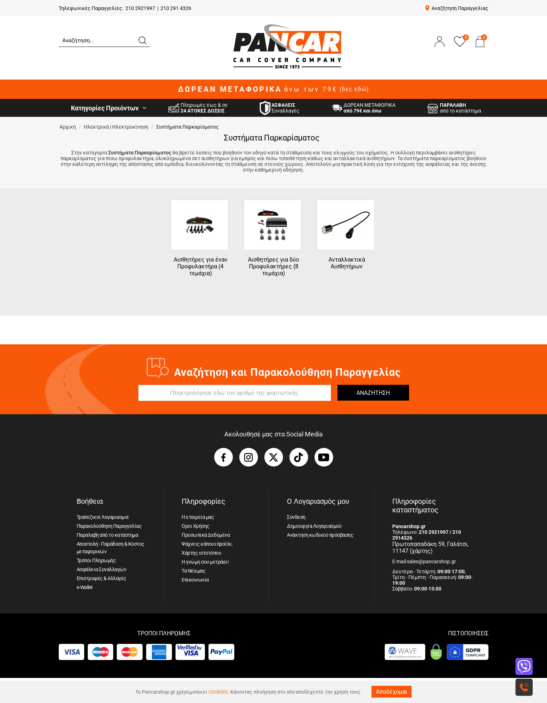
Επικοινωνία (195, 580)
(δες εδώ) (354, 89)
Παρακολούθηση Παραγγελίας (109, 526)
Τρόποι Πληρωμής (96, 560)
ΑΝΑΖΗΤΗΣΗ (373, 392)
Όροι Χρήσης (196, 526)
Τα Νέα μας (193, 571)
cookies (218, 691)
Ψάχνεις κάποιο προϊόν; (207, 544)
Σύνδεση (296, 517)
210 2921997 (140, 8)
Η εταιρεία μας (198, 517)
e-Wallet (85, 587)
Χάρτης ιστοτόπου (201, 553)
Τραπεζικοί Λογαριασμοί (103, 517)
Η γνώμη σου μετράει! (205, 562)
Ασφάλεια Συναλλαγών (101, 569)
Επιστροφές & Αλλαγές (101, 578)
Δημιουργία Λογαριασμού (314, 526)
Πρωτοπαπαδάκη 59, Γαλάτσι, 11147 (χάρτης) (430, 547)
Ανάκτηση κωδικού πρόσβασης (320, 535)
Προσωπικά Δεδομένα (206, 535)
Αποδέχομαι (391, 691)
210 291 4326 (175, 8)
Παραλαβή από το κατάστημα (107, 535)
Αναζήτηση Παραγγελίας (460, 8)
